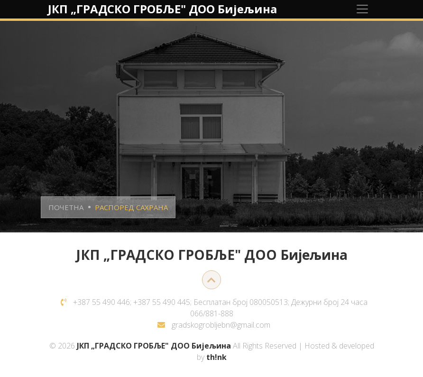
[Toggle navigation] (362, 9)
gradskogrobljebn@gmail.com (221, 325)
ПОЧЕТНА (65, 207)
